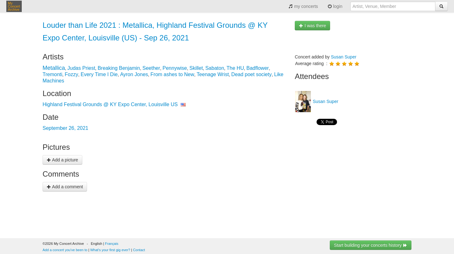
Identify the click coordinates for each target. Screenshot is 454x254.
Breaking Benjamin (119, 68)
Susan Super (343, 56)
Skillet (196, 68)
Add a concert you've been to (65, 250)
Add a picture (62, 159)
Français (111, 243)
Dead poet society (251, 74)
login (335, 6)
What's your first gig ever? (110, 250)
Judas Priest (81, 68)
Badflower (257, 68)
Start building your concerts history (370, 245)
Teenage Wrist (213, 74)
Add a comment (65, 186)
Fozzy (71, 74)
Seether (151, 68)
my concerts (303, 6)
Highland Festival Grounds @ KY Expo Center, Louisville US (110, 104)
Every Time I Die (99, 74)
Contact (139, 250)
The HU (235, 68)
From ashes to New (172, 74)
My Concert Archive (14, 6)
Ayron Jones (134, 74)
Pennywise (175, 68)
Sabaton (214, 68)
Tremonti (52, 74)
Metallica (54, 68)
